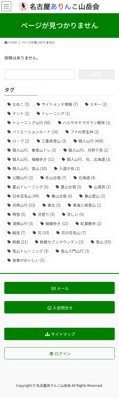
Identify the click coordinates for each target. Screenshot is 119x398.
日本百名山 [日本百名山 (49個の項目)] (25, 196)
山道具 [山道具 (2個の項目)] (102, 187)
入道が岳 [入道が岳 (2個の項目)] (69, 168)
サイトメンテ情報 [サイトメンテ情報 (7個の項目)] (60, 104)
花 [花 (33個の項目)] (43, 232)
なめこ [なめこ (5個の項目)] (20, 104)
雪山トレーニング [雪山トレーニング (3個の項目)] (30, 251)
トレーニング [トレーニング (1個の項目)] (56, 113)
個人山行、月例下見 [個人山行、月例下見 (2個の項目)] (88, 150)
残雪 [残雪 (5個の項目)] (19, 214)
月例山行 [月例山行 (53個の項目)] (23, 205)
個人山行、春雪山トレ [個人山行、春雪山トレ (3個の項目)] (34, 150)
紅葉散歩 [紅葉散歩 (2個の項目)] (90, 223)
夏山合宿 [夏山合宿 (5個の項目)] (71, 187)
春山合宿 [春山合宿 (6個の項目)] (61, 196)
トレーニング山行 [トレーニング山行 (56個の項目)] (31, 122)
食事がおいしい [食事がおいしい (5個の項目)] (28, 260)
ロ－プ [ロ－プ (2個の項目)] (20, 141)
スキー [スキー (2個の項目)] (98, 104)
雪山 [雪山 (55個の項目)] (103, 242)
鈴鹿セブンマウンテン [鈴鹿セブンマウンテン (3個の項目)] (62, 242)
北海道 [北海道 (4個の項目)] (86, 177)
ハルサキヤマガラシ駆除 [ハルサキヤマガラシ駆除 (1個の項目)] (87, 122)
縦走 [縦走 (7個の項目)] (19, 232)
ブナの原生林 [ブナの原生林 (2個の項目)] (84, 131)
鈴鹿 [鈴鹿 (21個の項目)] (20, 242)
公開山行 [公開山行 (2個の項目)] (22, 177)
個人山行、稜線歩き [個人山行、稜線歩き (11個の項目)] (33, 159)
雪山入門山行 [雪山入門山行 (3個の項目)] (75, 251)
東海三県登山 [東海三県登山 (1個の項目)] (87, 205)
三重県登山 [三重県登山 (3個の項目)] (54, 141)
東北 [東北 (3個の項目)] (54, 205)
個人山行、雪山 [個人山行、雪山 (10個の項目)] (29, 168)
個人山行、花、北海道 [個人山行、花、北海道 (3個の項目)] (89, 159)
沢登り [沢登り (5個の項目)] (46, 214)
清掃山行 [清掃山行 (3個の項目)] (22, 223)
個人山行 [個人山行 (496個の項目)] (91, 141)
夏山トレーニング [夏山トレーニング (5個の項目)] (30, 187)
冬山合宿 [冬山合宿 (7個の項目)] (55, 177)
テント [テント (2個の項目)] (20, 113)
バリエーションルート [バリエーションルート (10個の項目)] (35, 131)
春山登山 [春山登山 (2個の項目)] (94, 196)
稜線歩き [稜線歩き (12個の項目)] (56, 223)
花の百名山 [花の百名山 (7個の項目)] (73, 232)
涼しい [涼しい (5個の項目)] (75, 214)
